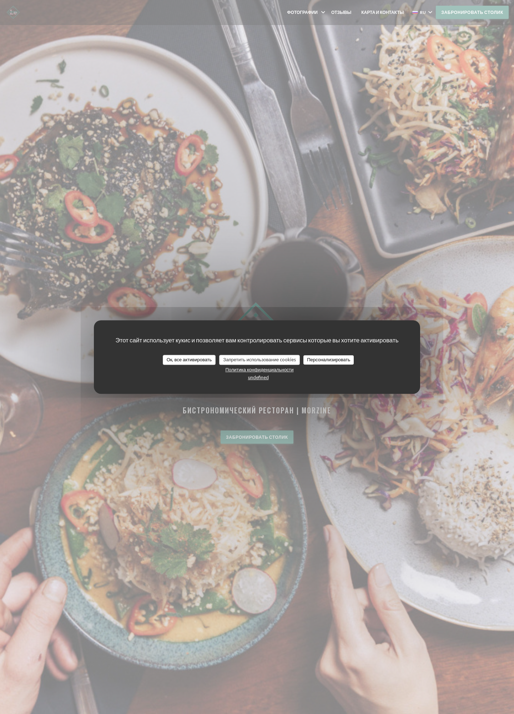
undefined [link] (258, 377)
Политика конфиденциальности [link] (259, 369)
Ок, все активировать (189, 359)
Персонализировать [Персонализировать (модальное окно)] (328, 359)
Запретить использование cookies (259, 359)
